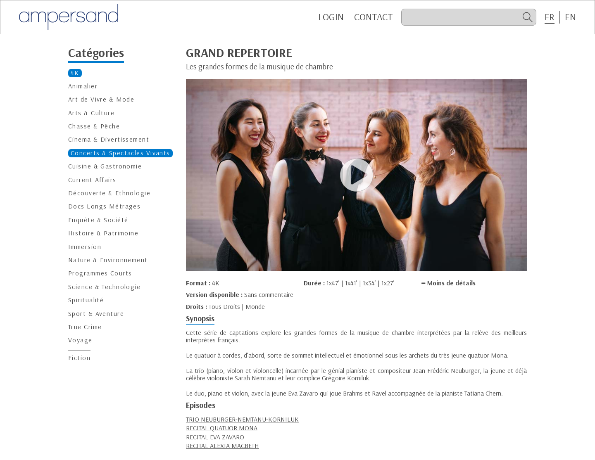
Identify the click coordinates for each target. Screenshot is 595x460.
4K (75, 73)
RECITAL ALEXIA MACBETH (222, 445)
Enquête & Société (98, 220)
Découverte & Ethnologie (109, 193)
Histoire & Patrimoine (103, 233)
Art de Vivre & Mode (101, 99)
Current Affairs (92, 180)
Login (331, 17)
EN (570, 17)
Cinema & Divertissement (108, 139)
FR (550, 17)
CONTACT (373, 17)
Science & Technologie (104, 287)
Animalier (83, 86)
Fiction (79, 358)
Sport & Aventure (96, 314)
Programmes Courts (100, 273)
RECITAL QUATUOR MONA (221, 428)
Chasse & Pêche (94, 126)
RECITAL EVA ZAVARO (215, 437)
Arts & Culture (91, 113)
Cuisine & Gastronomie (105, 166)
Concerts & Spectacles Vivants (120, 153)
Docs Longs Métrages (104, 206)
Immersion (84, 247)
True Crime (85, 327)
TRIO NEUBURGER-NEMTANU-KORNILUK (242, 419)
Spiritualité (86, 300)
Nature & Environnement (108, 260)
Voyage (80, 340)
